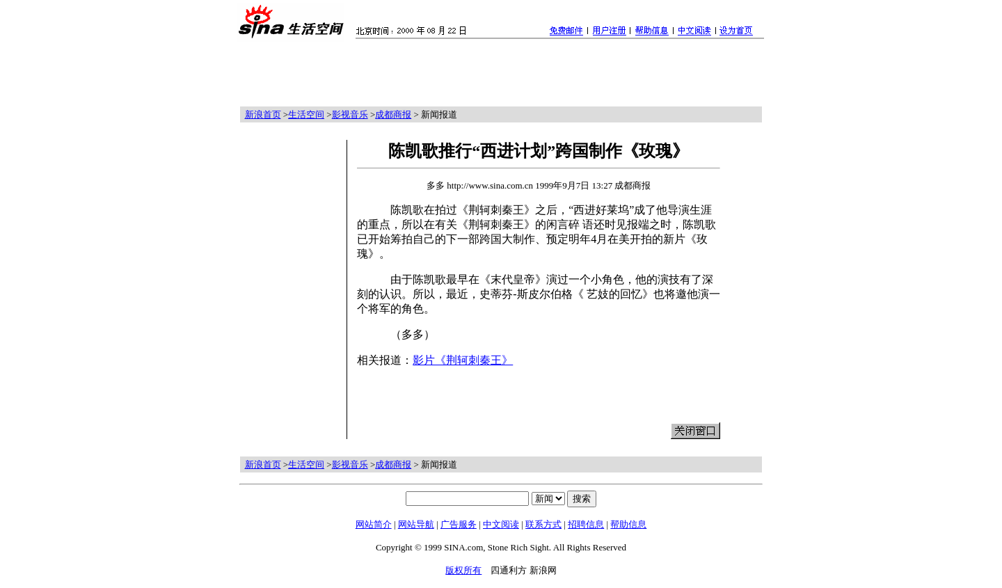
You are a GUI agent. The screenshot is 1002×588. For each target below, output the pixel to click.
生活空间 (306, 114)
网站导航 (416, 524)
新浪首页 (263, 114)
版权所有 (463, 570)
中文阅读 (501, 524)
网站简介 (374, 524)
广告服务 (458, 524)
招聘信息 (586, 524)
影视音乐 (350, 114)
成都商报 (393, 114)
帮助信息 (628, 524)
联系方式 (543, 524)
